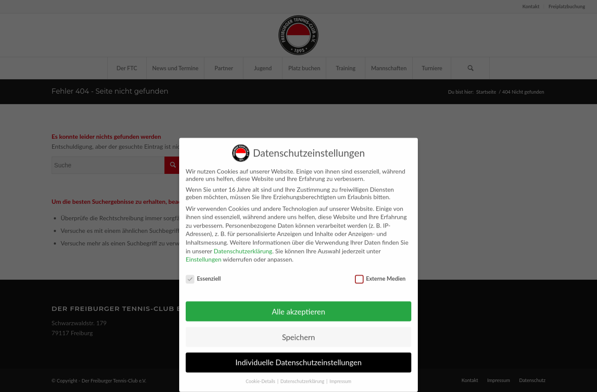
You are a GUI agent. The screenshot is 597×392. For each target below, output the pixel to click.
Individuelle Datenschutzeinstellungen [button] (299, 356)
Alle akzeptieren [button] (298, 305)
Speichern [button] (298, 330)
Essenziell (203, 272)
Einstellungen (203, 253)
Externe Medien (380, 272)
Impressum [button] (340, 375)
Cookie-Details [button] (261, 375)
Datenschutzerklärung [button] (302, 375)
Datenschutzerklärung (242, 244)
